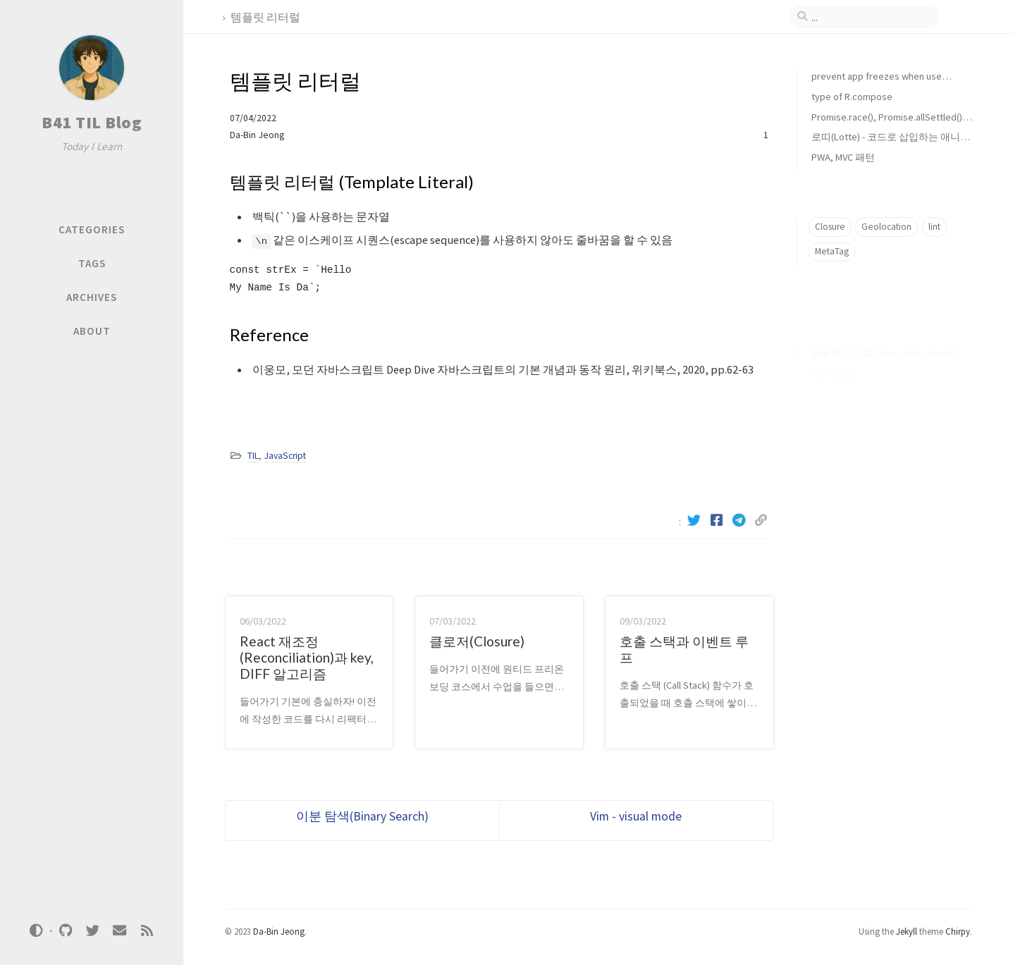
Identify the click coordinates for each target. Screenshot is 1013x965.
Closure (830, 227)
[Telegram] (741, 520)
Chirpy (957, 931)
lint (934, 227)
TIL (253, 456)
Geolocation (886, 227)
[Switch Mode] (36, 930)
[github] (65, 931)
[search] (870, 16)
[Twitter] (696, 520)
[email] (119, 931)
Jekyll (906, 931)
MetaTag (832, 251)
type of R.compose (851, 96)
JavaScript (285, 456)
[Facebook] (718, 520)
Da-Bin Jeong (257, 135)
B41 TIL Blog (92, 122)
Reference (832, 353)
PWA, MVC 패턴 (843, 157)
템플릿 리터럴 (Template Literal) (883, 332)
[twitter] (92, 931)
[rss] (146, 931)
